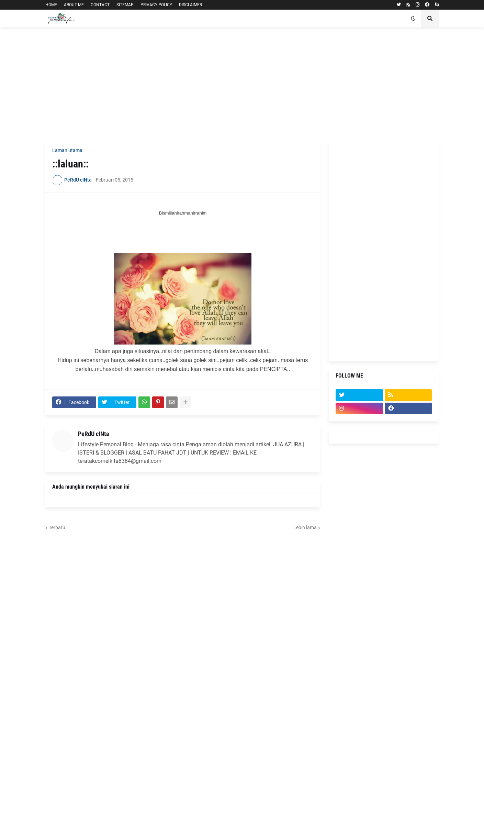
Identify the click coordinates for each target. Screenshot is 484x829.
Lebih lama (305, 527)
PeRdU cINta (93, 433)
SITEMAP (125, 4)
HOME (51, 4)
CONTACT (100, 4)
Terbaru (57, 527)
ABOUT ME (74, 4)
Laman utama (67, 150)
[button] (413, 19)
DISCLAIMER (190, 4)
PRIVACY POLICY (156, 4)
